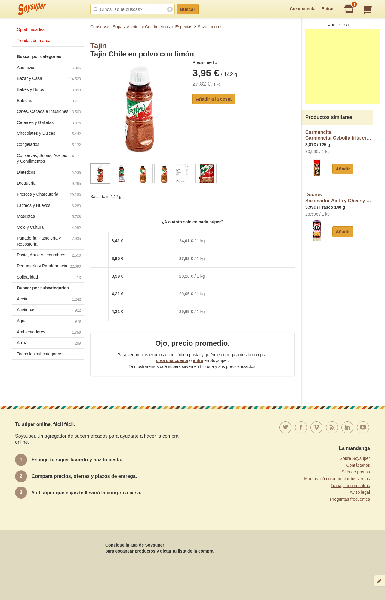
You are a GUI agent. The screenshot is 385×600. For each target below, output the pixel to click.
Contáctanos (358, 465)
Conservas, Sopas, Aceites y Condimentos (130, 26)
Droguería (49, 184)
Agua (49, 321)
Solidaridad (49, 278)
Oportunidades (31, 29)
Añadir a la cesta (214, 98)
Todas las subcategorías (39, 353)
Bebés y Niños (49, 90)
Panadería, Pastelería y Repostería (49, 241)
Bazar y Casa (49, 79)
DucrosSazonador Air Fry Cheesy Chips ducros (339, 197)
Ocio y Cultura (49, 228)
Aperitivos (49, 68)
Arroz (49, 343)
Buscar (187, 9)
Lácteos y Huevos (49, 206)
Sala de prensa (356, 471)
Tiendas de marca (34, 40)
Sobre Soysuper (355, 458)
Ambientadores (49, 333)
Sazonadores (210, 26)
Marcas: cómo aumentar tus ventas (337, 478)
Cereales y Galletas (49, 123)
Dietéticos (49, 173)
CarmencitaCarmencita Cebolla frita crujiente (339, 135)
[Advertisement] (342, 66)
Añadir (343, 168)
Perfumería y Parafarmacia (49, 267)
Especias (183, 26)
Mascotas (49, 217)
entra (198, 360)
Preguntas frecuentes (350, 499)
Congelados (49, 145)
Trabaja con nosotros (350, 485)
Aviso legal (360, 492)
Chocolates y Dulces (49, 134)
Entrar (328, 8)
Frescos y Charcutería (49, 195)
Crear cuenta (303, 8)
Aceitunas (49, 310)
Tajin (98, 45)
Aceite (49, 300)
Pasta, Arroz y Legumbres (49, 255)
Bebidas (49, 101)
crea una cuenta (172, 360)
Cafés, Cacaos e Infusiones (49, 112)
